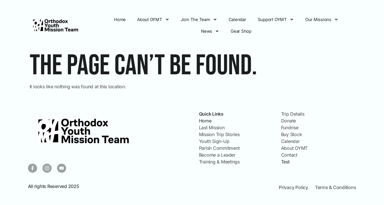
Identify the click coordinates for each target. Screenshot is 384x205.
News (210, 31)
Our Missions (321, 19)
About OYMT (153, 19)
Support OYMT (276, 19)
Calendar (237, 19)
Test (285, 162)
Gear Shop (241, 31)
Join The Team (199, 19)
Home (120, 19)
